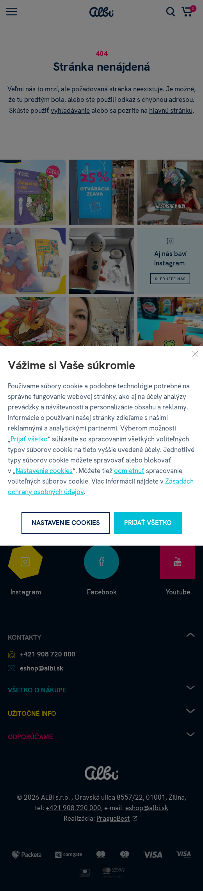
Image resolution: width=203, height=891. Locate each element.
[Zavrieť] (195, 353)
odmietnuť (129, 470)
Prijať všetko (29, 438)
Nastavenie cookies (44, 470)
